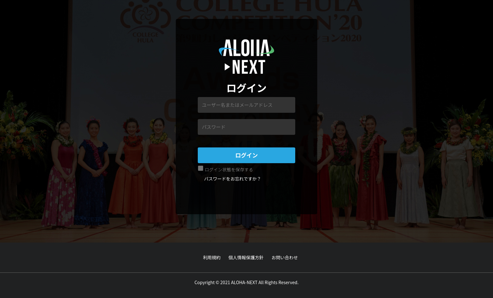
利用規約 (212, 257)
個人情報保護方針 (246, 257)
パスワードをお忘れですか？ (232, 178)
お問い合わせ (285, 257)
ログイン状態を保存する (229, 169)
